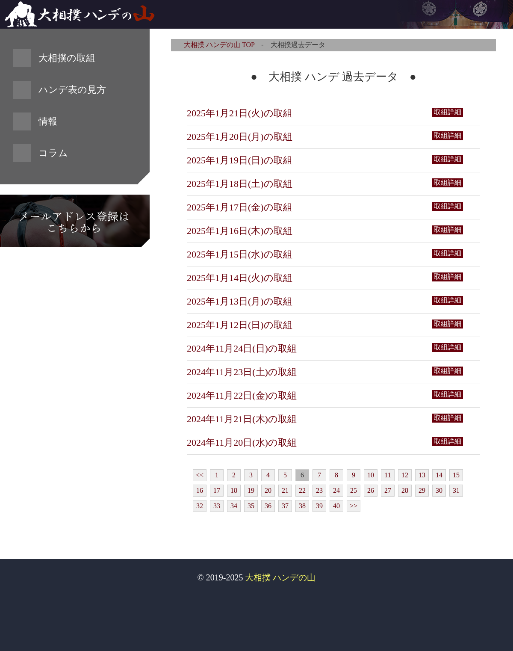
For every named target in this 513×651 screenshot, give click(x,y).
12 (404, 475)
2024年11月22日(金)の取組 (242, 395)
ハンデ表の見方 (72, 89)
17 (216, 490)
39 (319, 505)
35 (251, 505)
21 (285, 490)
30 (439, 490)
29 (422, 490)
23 (319, 490)
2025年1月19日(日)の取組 (239, 160)
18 (233, 490)
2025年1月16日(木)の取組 (239, 230)
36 (268, 505)
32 (199, 505)
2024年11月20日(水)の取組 (242, 442)
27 (387, 490)
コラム (53, 153)
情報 (47, 121)
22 (302, 490)
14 (439, 475)
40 (336, 505)
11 (387, 475)
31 (456, 490)
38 (302, 505)
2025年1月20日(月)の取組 (239, 136)
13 (422, 475)
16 (199, 490)
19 (251, 490)
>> (353, 505)
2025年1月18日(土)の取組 (239, 183)
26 (370, 490)
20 (268, 490)
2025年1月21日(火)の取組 (239, 113)
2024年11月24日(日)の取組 (242, 348)
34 (233, 505)
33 (216, 505)
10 (370, 475)
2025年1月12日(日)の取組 (239, 325)
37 (285, 505)
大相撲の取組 (66, 58)
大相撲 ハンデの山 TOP (219, 44)
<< (199, 475)
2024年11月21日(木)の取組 (242, 419)
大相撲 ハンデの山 (280, 577)
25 (353, 490)
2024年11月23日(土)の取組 (242, 372)
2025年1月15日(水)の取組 (239, 254)
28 (404, 490)
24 (336, 490)
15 (456, 475)
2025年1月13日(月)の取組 (239, 301)
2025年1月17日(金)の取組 (239, 207)
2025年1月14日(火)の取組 (239, 277)
